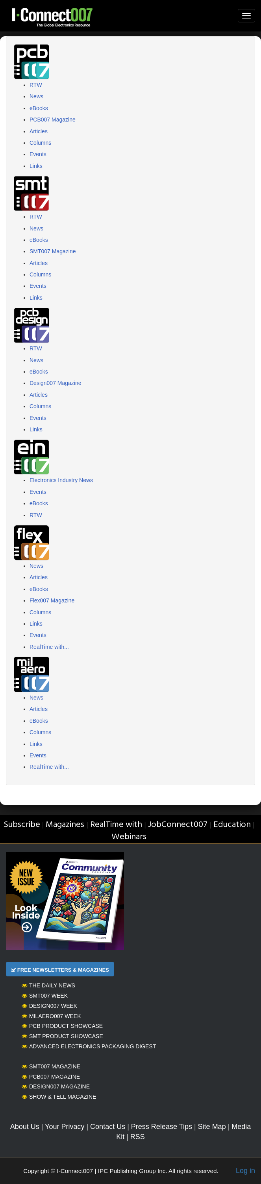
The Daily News (48, 985)
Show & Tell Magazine (59, 1097)
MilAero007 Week (51, 1016)
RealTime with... (49, 647)
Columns (40, 143)
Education (232, 825)
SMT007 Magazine (53, 251)
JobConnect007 (177, 825)
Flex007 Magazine (52, 600)
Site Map (212, 1127)
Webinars (128, 837)
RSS (137, 1137)
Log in (245, 1171)
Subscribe (22, 825)
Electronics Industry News (61, 480)
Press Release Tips (161, 1127)
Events (38, 154)
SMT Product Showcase (62, 1036)
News (36, 96)
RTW (36, 85)
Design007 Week (49, 1006)
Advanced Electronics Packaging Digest (89, 1046)
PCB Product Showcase (62, 1026)
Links (36, 166)
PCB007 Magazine (53, 119)
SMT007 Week (45, 995)
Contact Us (107, 1127)
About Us (24, 1127)
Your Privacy (64, 1127)
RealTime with (116, 825)
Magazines (65, 825)
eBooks (39, 108)
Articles (39, 131)
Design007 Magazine (55, 383)
